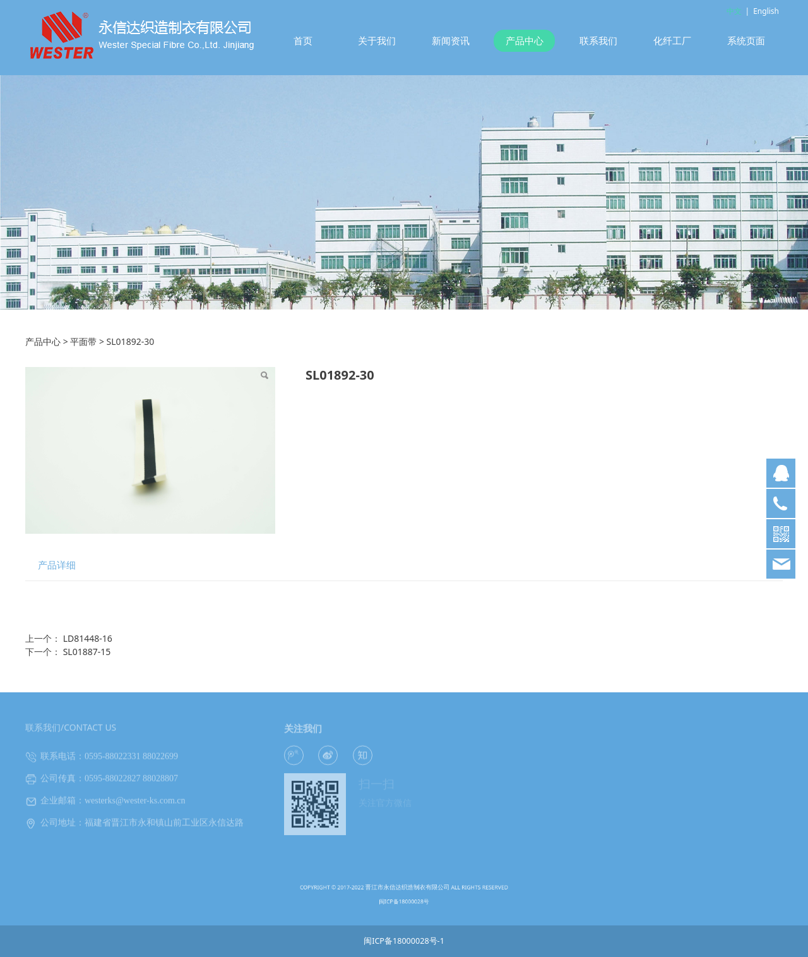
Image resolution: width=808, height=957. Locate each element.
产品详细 (57, 565)
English (766, 11)
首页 (303, 40)
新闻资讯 (451, 40)
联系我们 (598, 40)
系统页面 (746, 40)
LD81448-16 (87, 638)
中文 (734, 11)
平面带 (83, 341)
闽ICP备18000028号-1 (404, 941)
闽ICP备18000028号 (404, 898)
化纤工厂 (672, 40)
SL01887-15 (87, 652)
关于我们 (377, 40)
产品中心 (525, 40)
